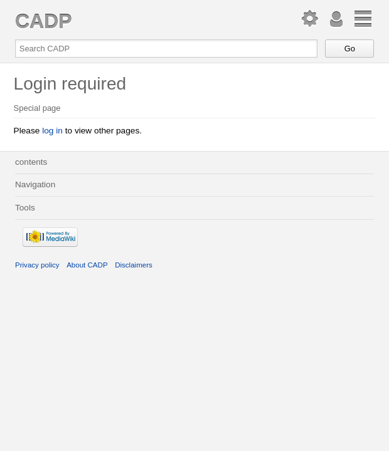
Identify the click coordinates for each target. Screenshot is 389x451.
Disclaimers (133, 265)
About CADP (87, 265)
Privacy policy (37, 265)
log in (52, 130)
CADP (43, 21)
